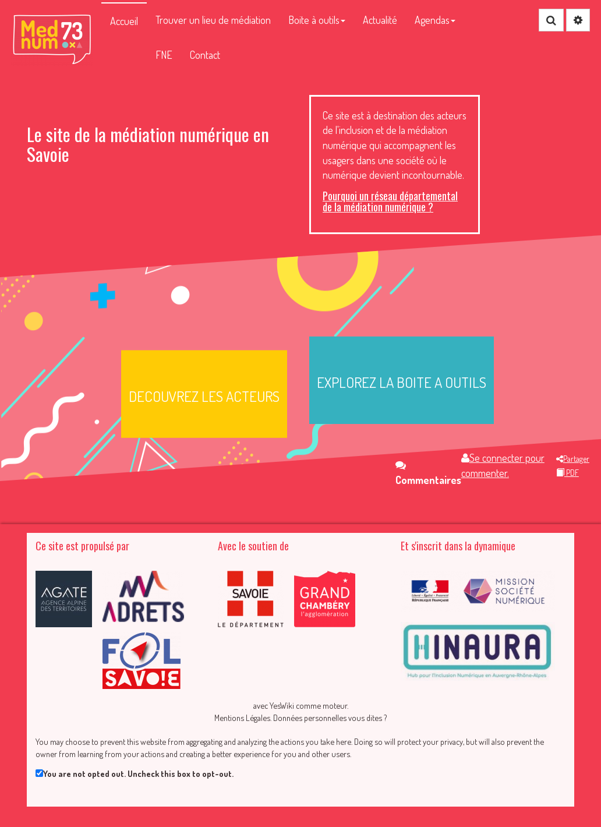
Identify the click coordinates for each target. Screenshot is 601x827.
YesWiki (282, 705)
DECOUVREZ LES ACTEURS (204, 396)
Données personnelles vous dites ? (330, 717)
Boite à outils (316, 19)
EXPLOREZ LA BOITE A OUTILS (401, 382)
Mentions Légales (242, 717)
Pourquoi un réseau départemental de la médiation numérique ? (390, 201)
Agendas (435, 19)
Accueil (124, 21)
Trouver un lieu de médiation (213, 19)
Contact (205, 54)
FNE (163, 54)
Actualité (380, 19)
